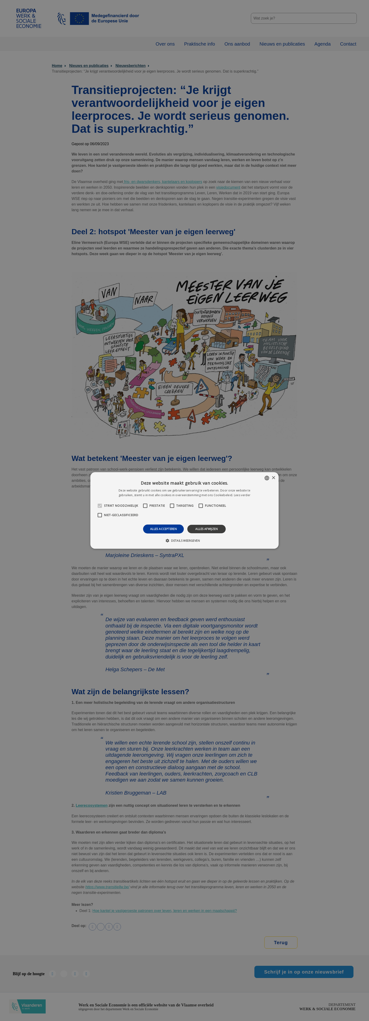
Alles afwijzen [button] (206, 529)
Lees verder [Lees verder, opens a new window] (242, 495)
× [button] (273, 477)
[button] (184, 540)
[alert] (184, 510)
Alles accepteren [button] (163, 529)
